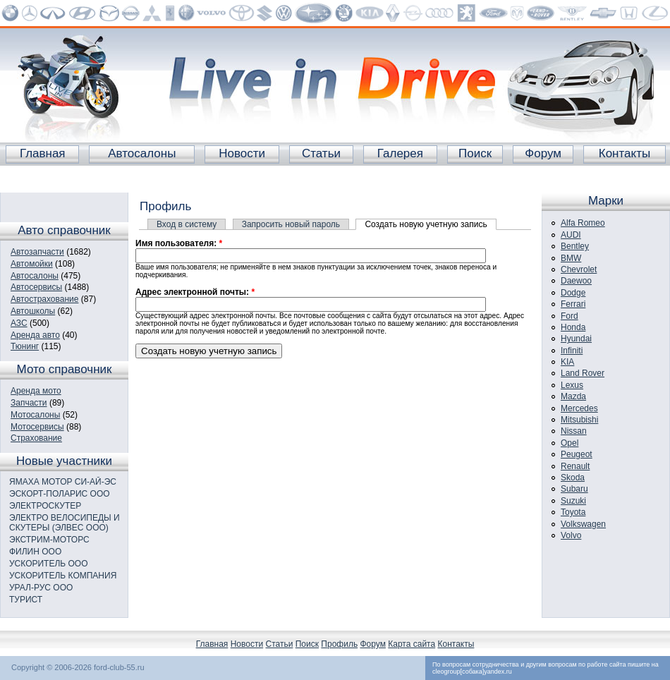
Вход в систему (187, 224)
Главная (43, 153)
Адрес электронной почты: (195, 292)
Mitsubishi (579, 420)
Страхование (36, 438)
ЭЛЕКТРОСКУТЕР (45, 506)
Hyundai (576, 339)
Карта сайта (411, 644)
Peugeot (576, 454)
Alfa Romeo (583, 223)
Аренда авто (35, 335)
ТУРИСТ (25, 600)
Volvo (571, 535)
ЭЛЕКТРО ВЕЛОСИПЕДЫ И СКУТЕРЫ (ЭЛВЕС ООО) (64, 523)
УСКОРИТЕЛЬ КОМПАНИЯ (62, 576)
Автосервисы (36, 287)
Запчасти (29, 403)
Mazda (573, 396)
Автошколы (33, 311)
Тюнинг (25, 346)
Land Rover (582, 373)
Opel (569, 443)
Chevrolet (579, 269)
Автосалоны (142, 153)
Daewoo (576, 281)
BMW (571, 258)
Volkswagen (583, 524)
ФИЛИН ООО (35, 552)
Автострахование (44, 299)
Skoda (573, 477)
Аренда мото (36, 391)
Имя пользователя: (178, 243)
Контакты (624, 153)
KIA (567, 362)
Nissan (574, 431)
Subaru (574, 489)
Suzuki (573, 501)
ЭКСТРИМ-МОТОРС (49, 540)
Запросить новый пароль (291, 224)
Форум (543, 153)
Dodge (573, 293)
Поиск (475, 153)
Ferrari (573, 304)
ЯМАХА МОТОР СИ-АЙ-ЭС (62, 482)
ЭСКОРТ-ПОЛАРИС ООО (59, 494)
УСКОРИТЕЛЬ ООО (48, 564)
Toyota (573, 512)
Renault (575, 466)
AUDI (571, 235)
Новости (242, 153)
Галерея (400, 153)
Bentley (575, 246)
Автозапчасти (37, 252)
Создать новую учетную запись (426, 224)
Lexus (572, 385)
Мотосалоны (35, 415)
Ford (569, 316)
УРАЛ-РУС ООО (41, 588)
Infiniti (572, 351)
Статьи (321, 153)
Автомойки (32, 264)
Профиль (339, 644)
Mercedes (579, 408)
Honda (573, 327)
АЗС (19, 323)
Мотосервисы (37, 427)
